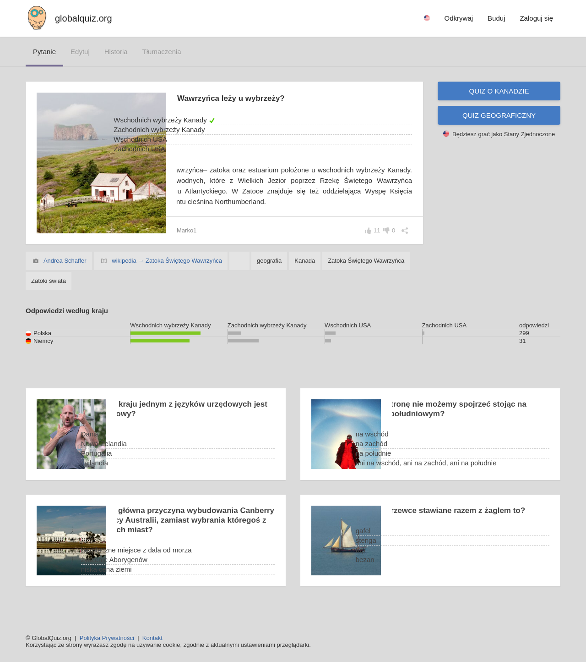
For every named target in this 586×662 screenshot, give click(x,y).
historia (116, 51)
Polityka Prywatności (107, 637)
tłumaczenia (161, 51)
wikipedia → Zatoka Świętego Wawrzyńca (167, 271)
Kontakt (152, 637)
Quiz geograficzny (499, 115)
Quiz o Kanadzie (499, 91)
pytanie (44, 51)
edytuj (80, 51)
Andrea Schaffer (65, 271)
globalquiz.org (83, 18)
